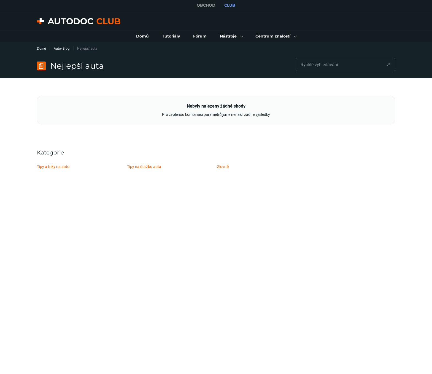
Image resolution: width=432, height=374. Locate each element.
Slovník (223, 166)
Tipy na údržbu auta (144, 166)
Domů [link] (41, 48)
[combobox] (345, 64)
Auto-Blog (61, 48)
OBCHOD (206, 5)
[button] (231, 36)
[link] (142, 36)
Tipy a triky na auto (53, 166)
